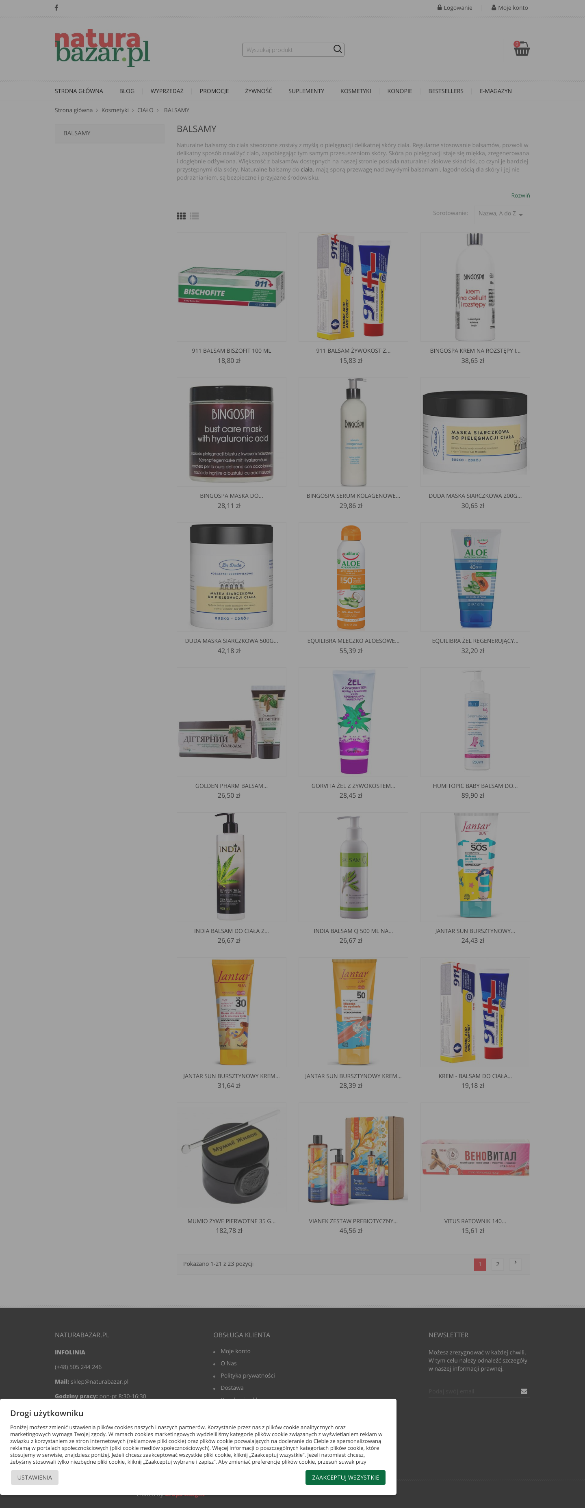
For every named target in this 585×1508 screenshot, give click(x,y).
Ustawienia (34, 1477)
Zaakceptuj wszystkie (345, 1477)
